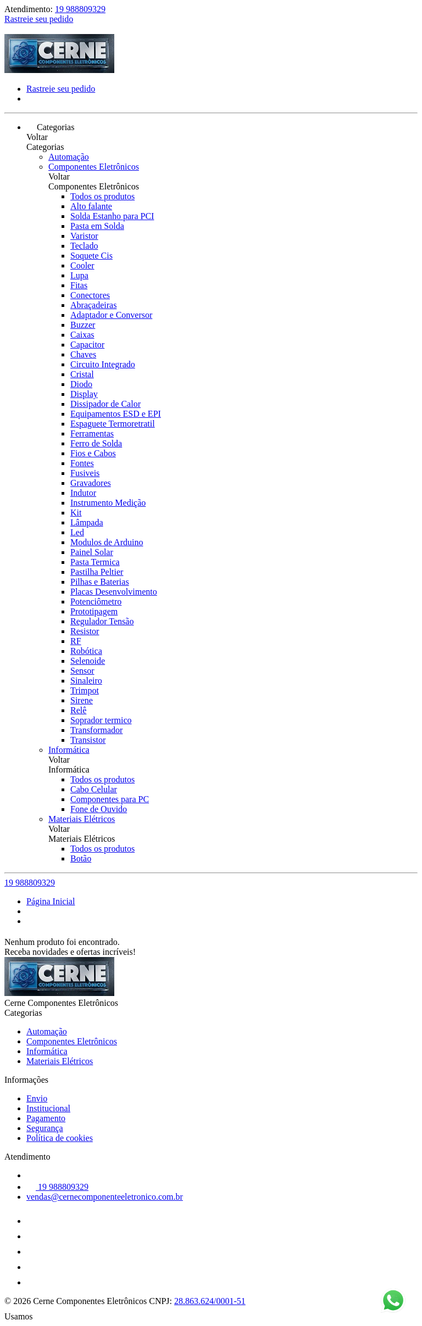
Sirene (81, 700)
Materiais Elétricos (81, 819)
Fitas (78, 285)
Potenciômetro (95, 601)
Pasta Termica (95, 562)
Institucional (48, 1108)
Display (84, 394)
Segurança (44, 1128)
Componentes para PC (109, 799)
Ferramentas (92, 433)
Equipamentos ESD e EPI (115, 413)
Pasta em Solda (97, 226)
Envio (36, 1098)
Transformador (96, 730)
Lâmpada (86, 522)
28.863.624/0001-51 (210, 1301)
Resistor (84, 631)
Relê (78, 710)
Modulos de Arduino (106, 542)
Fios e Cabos (93, 453)
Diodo (81, 384)
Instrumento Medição (108, 502)
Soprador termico (101, 720)
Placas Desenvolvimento (113, 591)
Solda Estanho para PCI (112, 216)
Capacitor (87, 344)
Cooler (82, 265)
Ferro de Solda (96, 443)
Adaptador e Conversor (111, 315)
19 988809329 (80, 9)
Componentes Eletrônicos (93, 166)
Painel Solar (91, 552)
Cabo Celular (93, 789)
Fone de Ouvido (98, 809)
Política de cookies (59, 1138)
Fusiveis (84, 473)
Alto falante (91, 206)
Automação (68, 156)
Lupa (79, 275)
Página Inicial (50, 901)
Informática (69, 749)
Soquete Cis (91, 255)
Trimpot (84, 690)
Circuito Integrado (102, 364)
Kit (75, 512)
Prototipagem (94, 611)
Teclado (84, 245)
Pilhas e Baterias (99, 581)
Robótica (86, 651)
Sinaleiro (86, 680)
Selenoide (87, 660)
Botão (80, 858)
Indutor (83, 492)
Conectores (90, 295)
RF (75, 641)
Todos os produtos (102, 196)
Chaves (83, 354)
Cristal (82, 374)
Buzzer (82, 324)
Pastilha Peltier (96, 572)
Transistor (88, 740)
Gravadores (90, 483)
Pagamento (45, 1118)
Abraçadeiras (93, 305)
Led (77, 532)
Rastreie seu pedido (38, 19)
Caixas (82, 334)
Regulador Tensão (102, 621)
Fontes (82, 463)
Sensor (82, 670)
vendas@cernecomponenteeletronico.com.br (104, 1196)
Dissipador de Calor (105, 404)
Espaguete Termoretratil (112, 423)
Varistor (84, 235)
